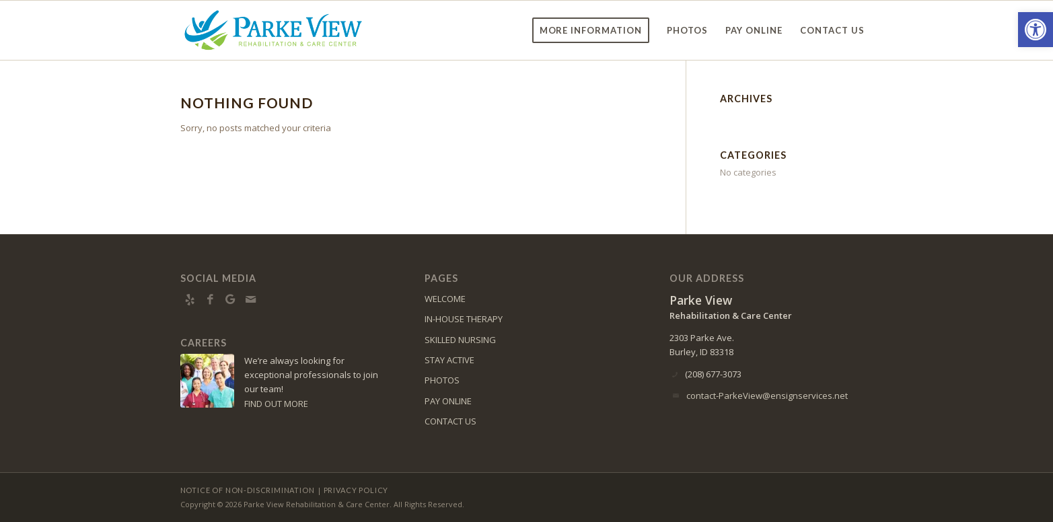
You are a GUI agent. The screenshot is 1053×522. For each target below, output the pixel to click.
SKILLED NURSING (460, 340)
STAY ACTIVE (449, 360)
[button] (1035, 29)
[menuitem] (591, 30)
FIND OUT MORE (276, 404)
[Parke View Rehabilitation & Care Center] (273, 30)
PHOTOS (442, 380)
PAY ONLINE (448, 401)
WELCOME (445, 299)
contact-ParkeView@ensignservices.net (767, 395)
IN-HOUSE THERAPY (464, 319)
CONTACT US (450, 421)
